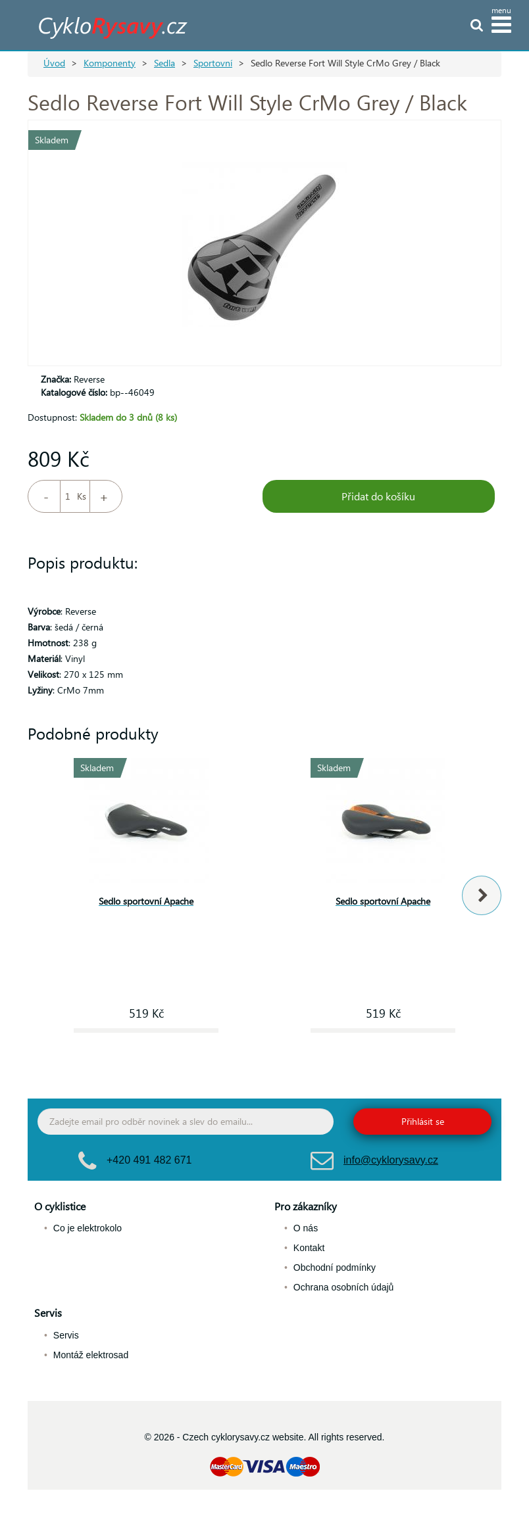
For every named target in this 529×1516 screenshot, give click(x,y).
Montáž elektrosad (90, 1355)
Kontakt (308, 1248)
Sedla (164, 63)
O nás (305, 1228)
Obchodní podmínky (334, 1267)
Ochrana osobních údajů (343, 1287)
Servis (48, 1312)
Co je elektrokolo (87, 1228)
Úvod (54, 63)
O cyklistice (60, 1206)
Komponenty (110, 63)
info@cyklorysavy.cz (390, 1160)
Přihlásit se (422, 1121)
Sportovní (212, 63)
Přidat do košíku (378, 496)
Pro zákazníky (305, 1206)
